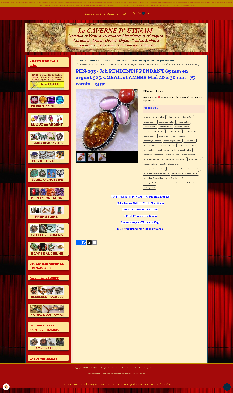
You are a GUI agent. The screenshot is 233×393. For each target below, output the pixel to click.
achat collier (149, 150)
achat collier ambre (166, 145)
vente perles (149, 187)
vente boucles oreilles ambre (184, 173)
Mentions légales (67, 388)
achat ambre (173, 117)
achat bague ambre (152, 140)
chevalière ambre (166, 122)
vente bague (149, 145)
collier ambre (183, 122)
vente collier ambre (187, 145)
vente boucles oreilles (175, 178)
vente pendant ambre (175, 159)
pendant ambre (174, 131)
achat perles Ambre (152, 182)
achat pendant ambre (153, 159)
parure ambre (150, 126)
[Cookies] (6, 386)
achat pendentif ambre (170, 164)
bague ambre (149, 122)
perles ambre (149, 136)
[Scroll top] (227, 387)
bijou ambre (187, 117)
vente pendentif (192, 168)
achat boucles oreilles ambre (156, 173)
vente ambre (158, 117)
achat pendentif (175, 168)
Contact (121, 13)
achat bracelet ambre (181, 150)
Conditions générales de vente (134, 388)
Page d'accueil (93, 13)
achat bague (190, 140)
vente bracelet (188, 154)
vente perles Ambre (173, 182)
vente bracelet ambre (153, 154)
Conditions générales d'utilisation (97, 388)
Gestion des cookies (164, 388)
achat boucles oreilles (153, 178)
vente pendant (150, 164)
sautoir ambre (165, 126)
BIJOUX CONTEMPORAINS (114, 60)
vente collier (163, 150)
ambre (147, 117)
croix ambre (164, 136)
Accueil (80, 60)
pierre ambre (179, 136)
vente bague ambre (172, 140)
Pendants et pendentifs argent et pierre (153, 60)
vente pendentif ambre (154, 168)
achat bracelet (172, 154)
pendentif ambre (191, 131)
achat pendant (195, 159)
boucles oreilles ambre (154, 131)
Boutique (109, 13)
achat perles (190, 182)
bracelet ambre (182, 126)
